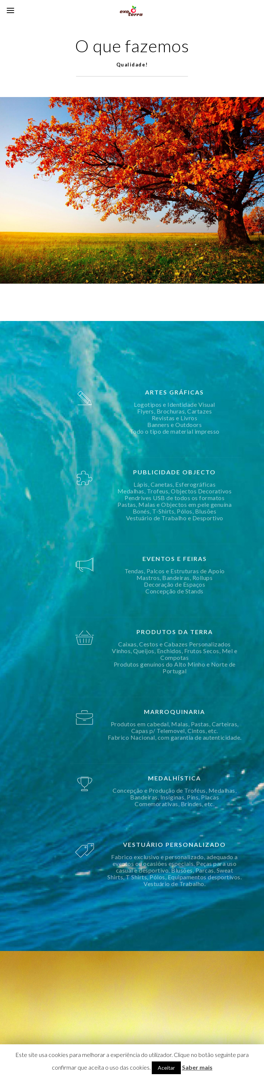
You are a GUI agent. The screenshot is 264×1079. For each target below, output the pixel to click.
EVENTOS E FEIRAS (205, 558)
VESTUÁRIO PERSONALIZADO (205, 844)
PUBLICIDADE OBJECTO (205, 471)
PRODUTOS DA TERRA (205, 631)
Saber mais (197, 1067)
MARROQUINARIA (205, 711)
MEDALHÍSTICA (205, 778)
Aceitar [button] (166, 1067)
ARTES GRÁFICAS (205, 392)
